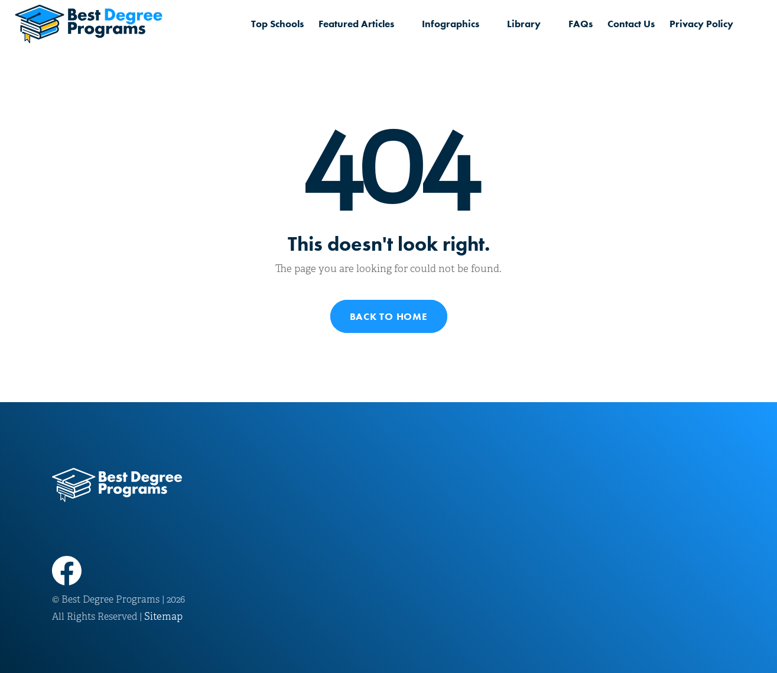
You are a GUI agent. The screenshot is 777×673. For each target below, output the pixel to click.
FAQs (580, 23)
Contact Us (631, 23)
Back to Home (389, 316)
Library (524, 23)
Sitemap (163, 616)
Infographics (450, 23)
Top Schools (277, 23)
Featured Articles (356, 23)
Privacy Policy (701, 23)
